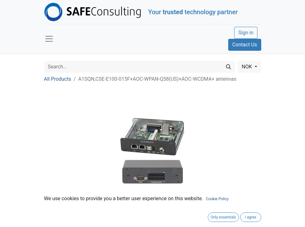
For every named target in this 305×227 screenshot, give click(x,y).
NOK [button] (247, 67)
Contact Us (244, 45)
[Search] (228, 67)
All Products (57, 79)
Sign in (245, 33)
